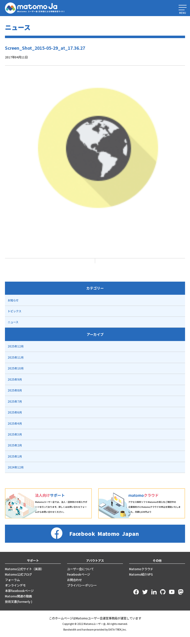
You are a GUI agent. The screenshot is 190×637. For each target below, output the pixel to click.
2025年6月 (15, 412)
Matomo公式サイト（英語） (24, 569)
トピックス (14, 311)
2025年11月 (16, 357)
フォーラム (12, 580)
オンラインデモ (15, 585)
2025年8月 (15, 390)
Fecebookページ (78, 574)
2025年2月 (15, 445)
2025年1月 (15, 456)
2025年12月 (16, 346)
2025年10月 (16, 368)
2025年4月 (15, 423)
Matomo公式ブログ (18, 574)
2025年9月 (15, 379)
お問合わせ (74, 580)
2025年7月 (15, 401)
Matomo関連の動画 (18, 596)
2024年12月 (16, 467)
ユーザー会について (80, 569)
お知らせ (13, 300)
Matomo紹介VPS (141, 574)
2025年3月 (15, 434)
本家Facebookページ (19, 590)
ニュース (13, 322)
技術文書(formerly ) (18, 601)
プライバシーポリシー (82, 585)
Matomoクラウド (141, 569)
